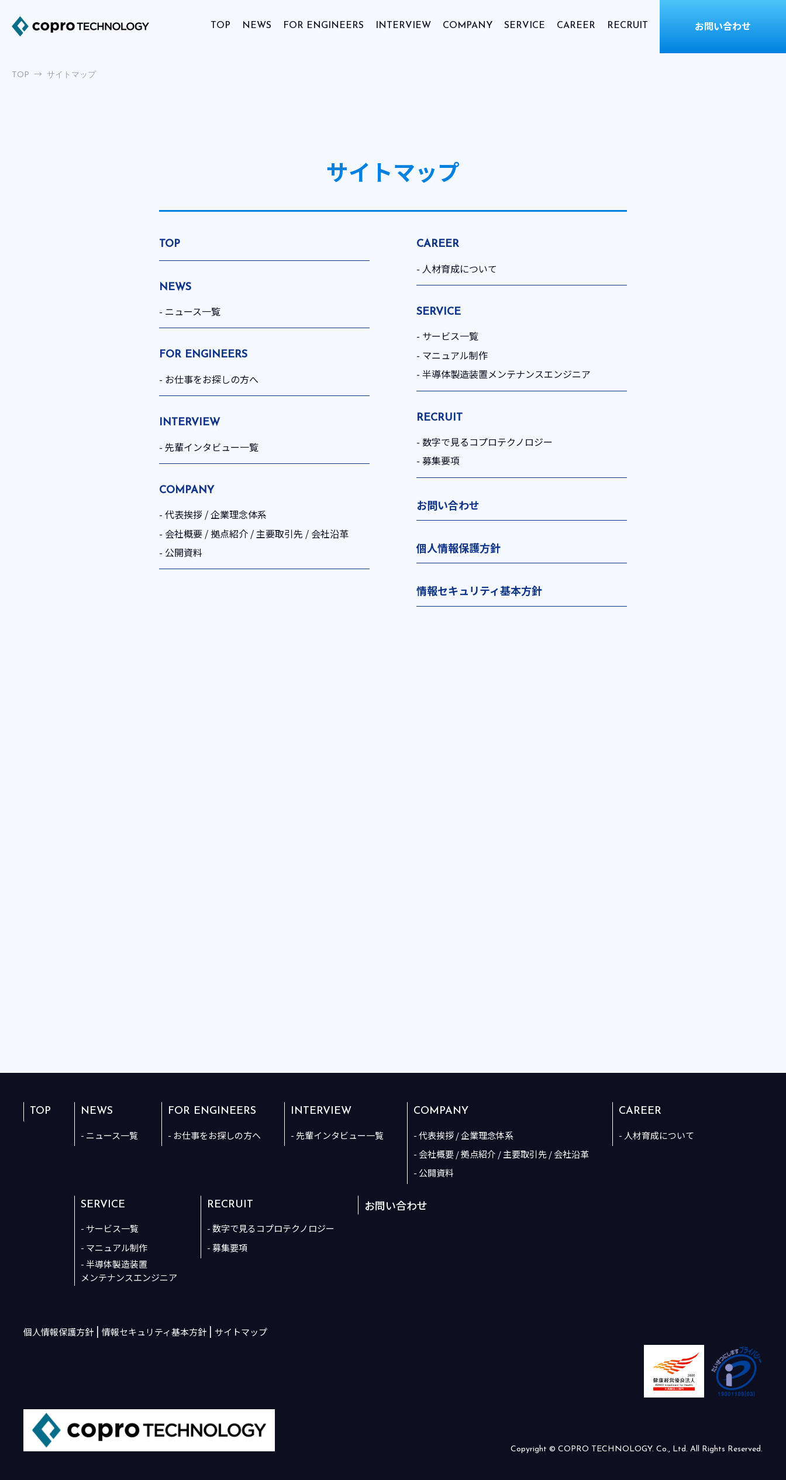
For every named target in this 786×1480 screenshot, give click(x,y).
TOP (220, 25)
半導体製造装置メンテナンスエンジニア (506, 374)
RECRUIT (627, 25)
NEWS (256, 25)
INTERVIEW (403, 25)
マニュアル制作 (455, 355)
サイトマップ (241, 1332)
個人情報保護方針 (458, 547)
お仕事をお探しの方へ (211, 379)
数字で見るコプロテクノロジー (487, 442)
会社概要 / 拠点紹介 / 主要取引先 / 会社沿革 (257, 533)
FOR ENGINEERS (323, 25)
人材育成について (459, 268)
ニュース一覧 (192, 311)
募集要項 (441, 460)
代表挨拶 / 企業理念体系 (216, 514)
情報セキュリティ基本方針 (479, 590)
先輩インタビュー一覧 (211, 447)
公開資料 (183, 552)
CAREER (576, 25)
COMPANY (467, 25)
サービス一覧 (450, 336)
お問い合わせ (448, 504)
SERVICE (524, 25)
